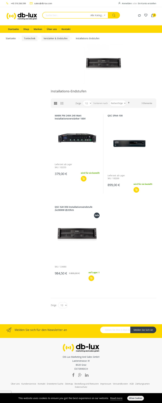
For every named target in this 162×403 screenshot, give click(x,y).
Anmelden (127, 3)
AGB (132, 381)
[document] (81, 398)
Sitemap (69, 381)
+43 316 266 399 (18, 3)
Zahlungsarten (142, 381)
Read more (116, 398)
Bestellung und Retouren (87, 381)
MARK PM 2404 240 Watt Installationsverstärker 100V (70, 117)
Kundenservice (28, 381)
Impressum (105, 381)
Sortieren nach (100, 103)
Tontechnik (29, 38)
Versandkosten (120, 381)
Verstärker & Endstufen (56, 38)
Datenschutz (81, 384)
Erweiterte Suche (55, 381)
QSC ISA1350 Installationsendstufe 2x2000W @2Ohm (73, 208)
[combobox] (65, 15)
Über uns (15, 381)
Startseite (11, 38)
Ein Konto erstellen (147, 3)
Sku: (57, 167)
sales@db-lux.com (43, 3)
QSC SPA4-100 (115, 115)
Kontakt (41, 381)
